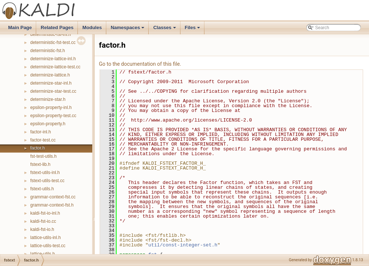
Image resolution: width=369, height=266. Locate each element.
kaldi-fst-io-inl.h (45, 213)
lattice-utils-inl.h (45, 237)
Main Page (20, 27)
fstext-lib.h (40, 164)
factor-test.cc (43, 140)
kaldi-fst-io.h (42, 229)
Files (193, 29)
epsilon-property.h (47, 123)
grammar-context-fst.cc (53, 197)
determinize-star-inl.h (51, 83)
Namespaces (128, 29)
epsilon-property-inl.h (51, 107)
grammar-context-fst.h (51, 205)
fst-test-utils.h (43, 156)
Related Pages (57, 27)
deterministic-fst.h (47, 50)
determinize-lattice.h (50, 75)
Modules (92, 27)
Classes (165, 29)
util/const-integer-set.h (182, 245)
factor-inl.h (40, 131)
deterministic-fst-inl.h (50, 34)
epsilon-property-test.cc (53, 115)
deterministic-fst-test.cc (53, 42)
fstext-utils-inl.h (45, 172)
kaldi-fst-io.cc (43, 221)
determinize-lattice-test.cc (55, 66)
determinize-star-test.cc (53, 91)
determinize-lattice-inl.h (53, 58)
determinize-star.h (47, 99)
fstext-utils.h (42, 188)
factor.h (37, 148)
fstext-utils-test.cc (47, 180)
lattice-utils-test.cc (47, 245)
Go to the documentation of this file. (140, 64)
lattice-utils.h (42, 253)
